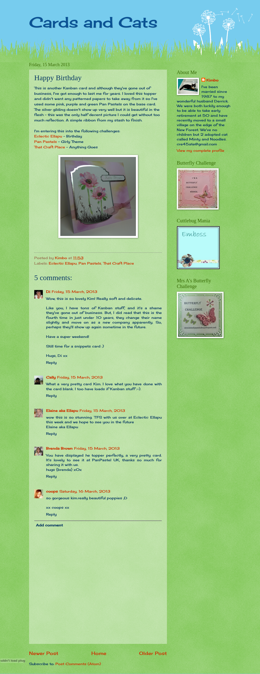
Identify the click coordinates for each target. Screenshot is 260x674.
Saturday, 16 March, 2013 (84, 491)
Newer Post (43, 653)
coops (52, 491)
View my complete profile (200, 150)
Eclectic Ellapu (48, 136)
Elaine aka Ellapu (62, 410)
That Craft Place (49, 147)
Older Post (153, 653)
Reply (51, 362)
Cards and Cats (93, 22)
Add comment (49, 525)
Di (48, 291)
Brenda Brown (59, 448)
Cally (51, 377)
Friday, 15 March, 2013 (74, 291)
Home (98, 653)
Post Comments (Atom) (78, 664)
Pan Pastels (45, 141)
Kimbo (212, 80)
